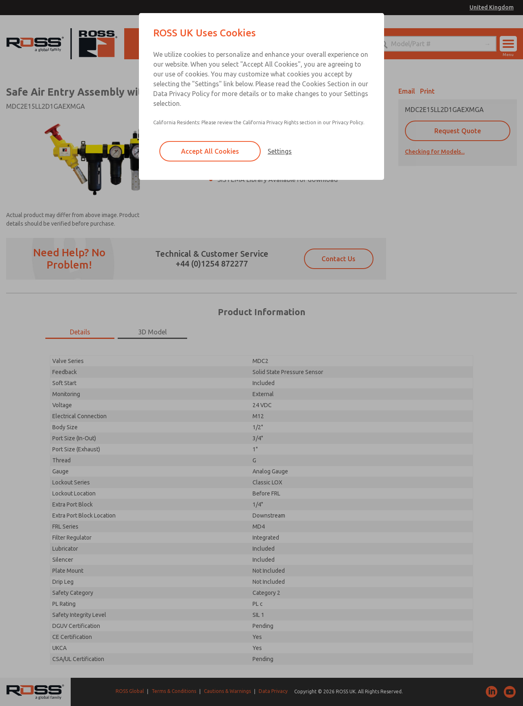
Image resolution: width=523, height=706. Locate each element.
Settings (280, 151)
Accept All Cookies (210, 151)
